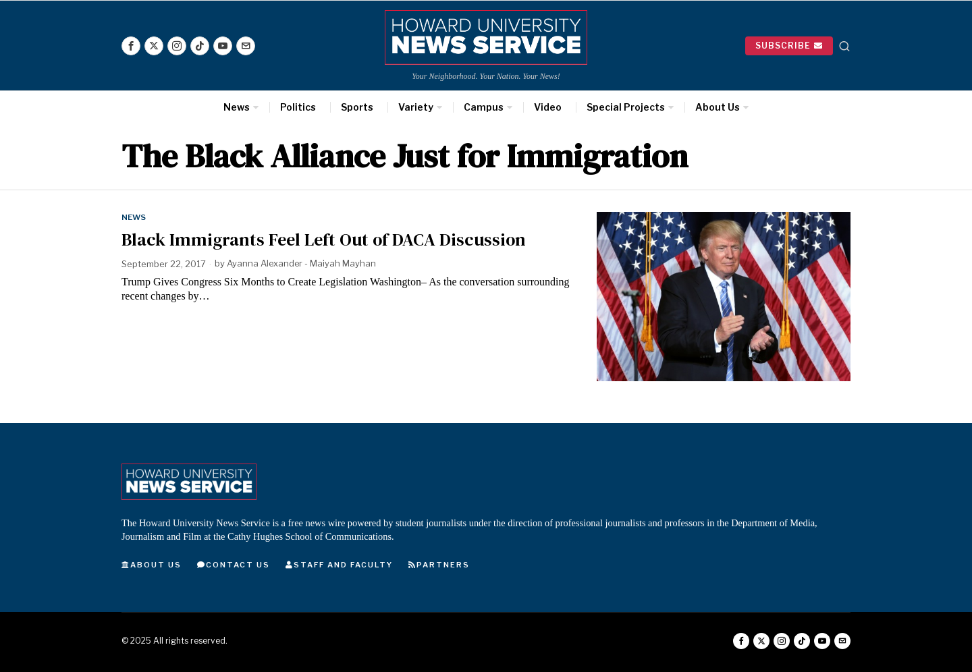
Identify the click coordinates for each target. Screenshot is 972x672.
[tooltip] (131, 45)
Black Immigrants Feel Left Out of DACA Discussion (324, 239)
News (134, 217)
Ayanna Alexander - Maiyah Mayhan (302, 263)
